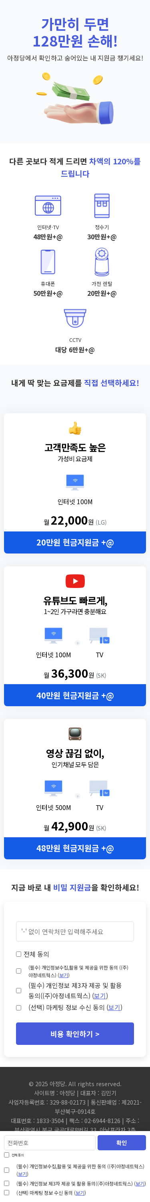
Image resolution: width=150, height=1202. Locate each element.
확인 (121, 1143)
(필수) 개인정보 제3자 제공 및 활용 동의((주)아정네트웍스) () (75, 990)
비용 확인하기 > (75, 1033)
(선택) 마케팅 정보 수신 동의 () (75, 1007)
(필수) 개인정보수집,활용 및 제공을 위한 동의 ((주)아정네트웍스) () (78, 971)
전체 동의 (36, 953)
